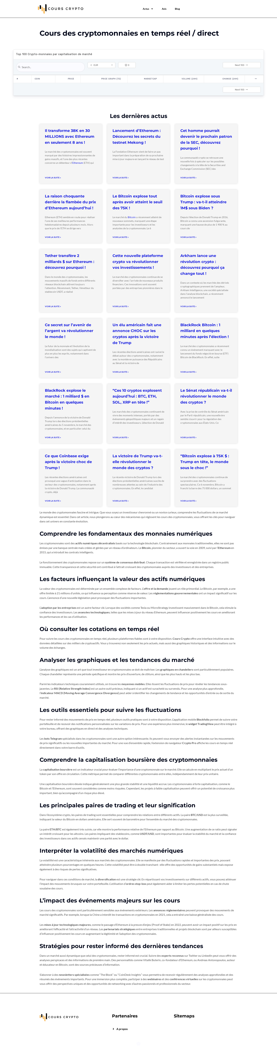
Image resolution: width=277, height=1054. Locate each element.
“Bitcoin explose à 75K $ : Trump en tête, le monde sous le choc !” (204, 462)
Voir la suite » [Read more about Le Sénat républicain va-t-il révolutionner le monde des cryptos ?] (188, 437)
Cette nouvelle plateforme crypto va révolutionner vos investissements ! (138, 261)
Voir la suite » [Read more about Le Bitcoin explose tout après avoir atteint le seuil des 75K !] (121, 237)
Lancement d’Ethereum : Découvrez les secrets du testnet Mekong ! (137, 136)
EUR (94, 65)
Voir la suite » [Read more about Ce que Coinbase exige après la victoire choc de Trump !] (53, 500)
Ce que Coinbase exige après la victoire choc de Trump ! (68, 462)
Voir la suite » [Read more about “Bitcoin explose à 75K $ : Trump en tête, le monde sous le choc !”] (188, 500)
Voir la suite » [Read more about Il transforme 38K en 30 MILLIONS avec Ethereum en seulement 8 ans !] (53, 177)
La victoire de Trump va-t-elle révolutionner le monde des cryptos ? (138, 462)
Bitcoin (132, 217)
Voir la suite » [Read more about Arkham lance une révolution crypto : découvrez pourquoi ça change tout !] (188, 306)
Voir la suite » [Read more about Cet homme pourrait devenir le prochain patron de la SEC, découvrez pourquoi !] (188, 177)
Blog (177, 8)
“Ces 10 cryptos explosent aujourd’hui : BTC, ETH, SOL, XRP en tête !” (137, 396)
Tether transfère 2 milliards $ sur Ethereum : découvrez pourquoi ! (69, 261)
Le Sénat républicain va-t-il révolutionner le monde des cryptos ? (206, 396)
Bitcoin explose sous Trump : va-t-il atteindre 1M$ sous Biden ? (203, 202)
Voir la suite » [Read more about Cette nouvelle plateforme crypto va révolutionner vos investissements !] (121, 306)
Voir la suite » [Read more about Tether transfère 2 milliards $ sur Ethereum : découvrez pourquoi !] (53, 306)
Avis (164, 8)
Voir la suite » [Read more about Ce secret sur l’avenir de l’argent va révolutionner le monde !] (53, 372)
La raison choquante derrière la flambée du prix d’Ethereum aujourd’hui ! (70, 202)
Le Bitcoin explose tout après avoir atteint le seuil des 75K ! (137, 202)
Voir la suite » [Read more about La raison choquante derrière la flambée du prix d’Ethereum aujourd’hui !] (53, 237)
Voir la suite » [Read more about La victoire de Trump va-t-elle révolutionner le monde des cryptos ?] (121, 500)
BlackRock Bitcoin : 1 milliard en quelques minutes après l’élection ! (204, 331)
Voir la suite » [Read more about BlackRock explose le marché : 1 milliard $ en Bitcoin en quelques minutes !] (53, 437)
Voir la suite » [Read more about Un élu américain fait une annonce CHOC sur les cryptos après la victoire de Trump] (121, 372)
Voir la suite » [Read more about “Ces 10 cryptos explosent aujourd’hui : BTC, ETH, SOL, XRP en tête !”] (121, 437)
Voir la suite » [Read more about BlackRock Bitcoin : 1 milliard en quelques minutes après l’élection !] (188, 372)
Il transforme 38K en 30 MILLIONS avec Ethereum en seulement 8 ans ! (69, 136)
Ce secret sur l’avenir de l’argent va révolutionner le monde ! (69, 331)
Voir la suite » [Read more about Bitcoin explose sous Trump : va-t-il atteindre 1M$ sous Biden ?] (188, 237)
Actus (148, 9)
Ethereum (77, 162)
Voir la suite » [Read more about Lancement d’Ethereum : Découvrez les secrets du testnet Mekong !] (121, 177)
